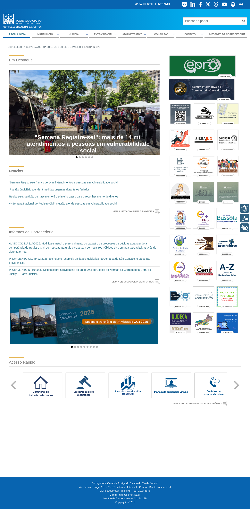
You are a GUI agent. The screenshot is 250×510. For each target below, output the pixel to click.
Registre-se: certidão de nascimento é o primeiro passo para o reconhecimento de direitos (63, 196)
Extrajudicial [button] (103, 34)
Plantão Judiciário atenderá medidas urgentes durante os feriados (49, 189)
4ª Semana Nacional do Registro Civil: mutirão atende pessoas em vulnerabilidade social (63, 203)
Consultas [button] (161, 34)
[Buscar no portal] (212, 21)
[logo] (22, 21)
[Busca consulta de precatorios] (243, 21)
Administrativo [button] (132, 34)
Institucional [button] (46, 34)
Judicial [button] (74, 34)
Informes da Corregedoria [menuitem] (227, 34)
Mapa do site (144, 4)
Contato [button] (190, 34)
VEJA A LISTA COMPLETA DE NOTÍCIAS (133, 211)
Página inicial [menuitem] (18, 34)
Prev (13, 385)
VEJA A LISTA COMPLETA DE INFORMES (133, 282)
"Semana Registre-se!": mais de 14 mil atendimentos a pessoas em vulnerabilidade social (63, 182)
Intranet (164, 4)
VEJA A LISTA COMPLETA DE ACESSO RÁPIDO (197, 403)
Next (236, 385)
